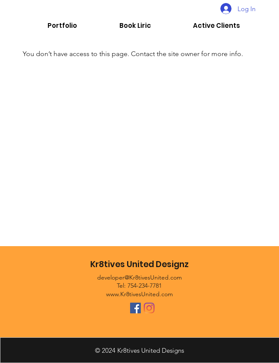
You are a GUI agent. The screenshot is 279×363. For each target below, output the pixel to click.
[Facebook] (135, 308)
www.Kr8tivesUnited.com (139, 294)
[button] (216, 25)
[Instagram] (149, 308)
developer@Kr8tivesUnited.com (139, 277)
